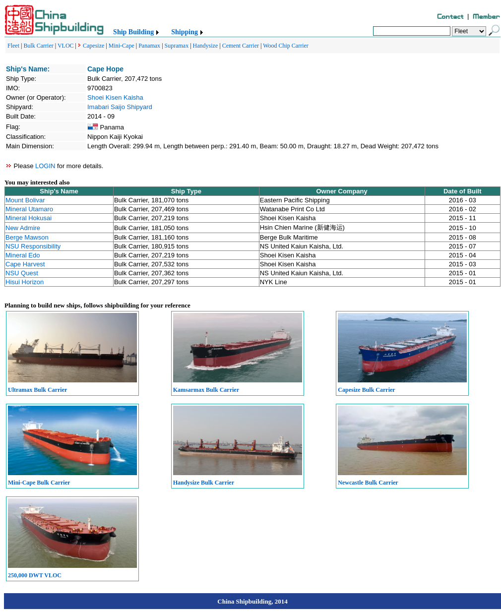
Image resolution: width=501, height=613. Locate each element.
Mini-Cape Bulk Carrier (39, 482)
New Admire (22, 228)
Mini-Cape (121, 45)
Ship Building (133, 32)
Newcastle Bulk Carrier (368, 482)
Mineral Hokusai (28, 218)
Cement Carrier (240, 45)
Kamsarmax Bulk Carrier (206, 389)
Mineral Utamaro (29, 209)
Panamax (149, 45)
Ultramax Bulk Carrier (37, 389)
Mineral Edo (22, 255)
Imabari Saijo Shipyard (119, 107)
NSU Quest (21, 273)
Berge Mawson (27, 237)
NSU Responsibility (33, 246)
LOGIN (45, 166)
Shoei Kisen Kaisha (115, 97)
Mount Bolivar (25, 200)
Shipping (184, 32)
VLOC (66, 45)
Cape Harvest (25, 264)
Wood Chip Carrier (286, 45)
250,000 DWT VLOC (35, 575)
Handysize (205, 45)
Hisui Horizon (24, 282)
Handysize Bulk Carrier (203, 482)
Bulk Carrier (38, 45)
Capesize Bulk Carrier (366, 389)
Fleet (13, 45)
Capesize (93, 45)
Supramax (177, 45)
